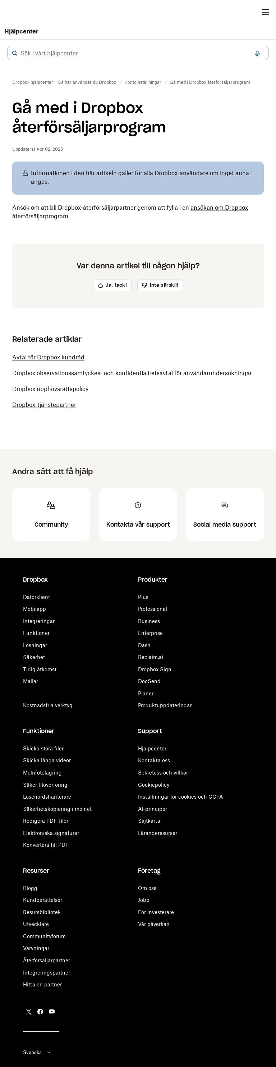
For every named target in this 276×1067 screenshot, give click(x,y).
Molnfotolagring (42, 772)
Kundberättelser (42, 900)
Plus (143, 597)
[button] (14, 53)
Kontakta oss (154, 760)
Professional (152, 609)
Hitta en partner (42, 984)
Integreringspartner (46, 973)
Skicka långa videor (47, 760)
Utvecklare (36, 924)
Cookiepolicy (153, 785)
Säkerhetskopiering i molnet (57, 809)
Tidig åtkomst (39, 669)
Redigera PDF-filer (45, 821)
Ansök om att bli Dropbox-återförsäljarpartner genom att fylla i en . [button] (130, 212)
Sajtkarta (149, 821)
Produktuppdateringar (165, 705)
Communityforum (44, 936)
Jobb (144, 900)
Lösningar (35, 645)
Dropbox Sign (154, 669)
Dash (144, 645)
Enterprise (150, 633)
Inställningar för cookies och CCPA (180, 797)
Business (149, 621)
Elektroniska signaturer (51, 833)
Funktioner (36, 633)
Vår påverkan (154, 924)
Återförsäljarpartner (46, 960)
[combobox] (138, 53)
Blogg (30, 888)
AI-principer (152, 809)
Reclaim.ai (150, 657)
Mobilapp (34, 609)
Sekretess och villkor (163, 772)
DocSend (149, 681)
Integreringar (39, 621)
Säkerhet (34, 657)
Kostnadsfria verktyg (48, 705)
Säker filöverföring (45, 785)
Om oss (147, 888)
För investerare (156, 912)
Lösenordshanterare (47, 797)
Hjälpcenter (21, 31)
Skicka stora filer (43, 748)
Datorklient (36, 597)
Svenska (37, 1052)
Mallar (30, 681)
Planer (145, 693)
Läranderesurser (157, 833)
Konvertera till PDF (46, 845)
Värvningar (36, 948)
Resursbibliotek (42, 912)
